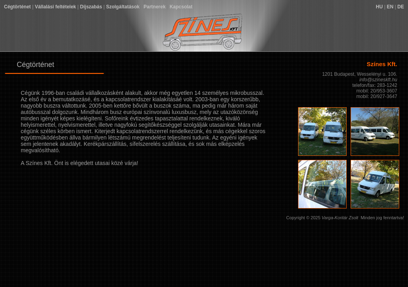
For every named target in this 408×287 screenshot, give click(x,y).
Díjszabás (91, 7)
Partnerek (154, 7)
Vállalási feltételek (55, 7)
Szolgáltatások (122, 7)
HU (379, 7)
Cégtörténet (17, 7)
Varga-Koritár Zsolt (340, 217)
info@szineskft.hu (378, 80)
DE (400, 7)
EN (390, 7)
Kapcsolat (181, 7)
